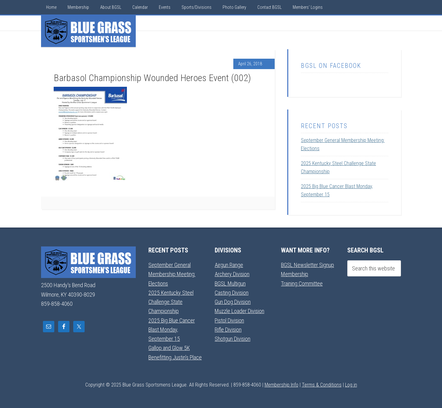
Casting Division (231, 292)
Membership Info (281, 385)
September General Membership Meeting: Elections (171, 274)
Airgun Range (229, 265)
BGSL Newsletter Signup (307, 265)
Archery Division (232, 274)
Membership (294, 274)
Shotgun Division (232, 338)
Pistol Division (229, 320)
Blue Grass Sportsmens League (88, 31)
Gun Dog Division (233, 302)
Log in (351, 385)
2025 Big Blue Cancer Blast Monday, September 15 (171, 329)
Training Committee (302, 283)
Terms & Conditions (322, 385)
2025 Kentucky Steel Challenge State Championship (171, 302)
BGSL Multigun (230, 283)
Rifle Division (228, 329)
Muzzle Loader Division (239, 311)
